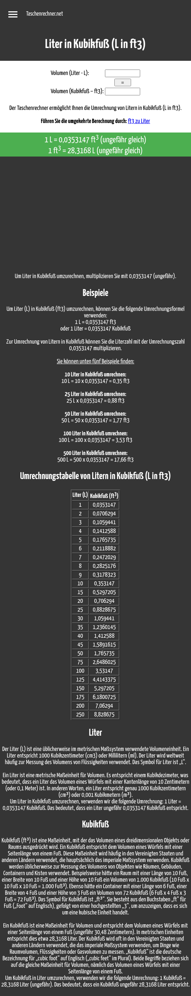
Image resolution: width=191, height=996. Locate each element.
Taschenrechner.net (44, 14)
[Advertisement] (95, 211)
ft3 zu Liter (139, 121)
